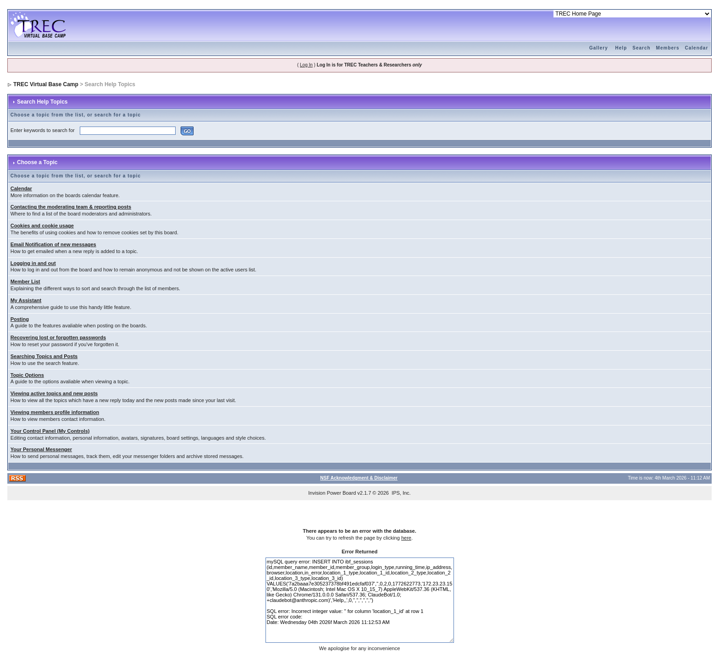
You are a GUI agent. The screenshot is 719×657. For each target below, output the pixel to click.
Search (641, 47)
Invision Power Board (332, 493)
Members (668, 47)
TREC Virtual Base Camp (45, 84)
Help (621, 47)
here (406, 538)
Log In (306, 64)
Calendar (696, 47)
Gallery (598, 47)
